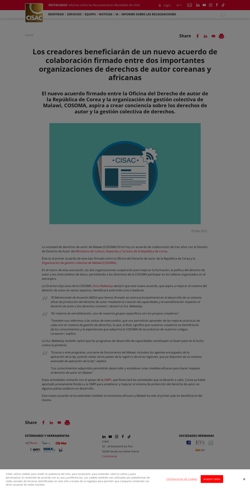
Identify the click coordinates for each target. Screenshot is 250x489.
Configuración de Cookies (181, 481)
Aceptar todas (211, 481)
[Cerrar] (244, 481)
